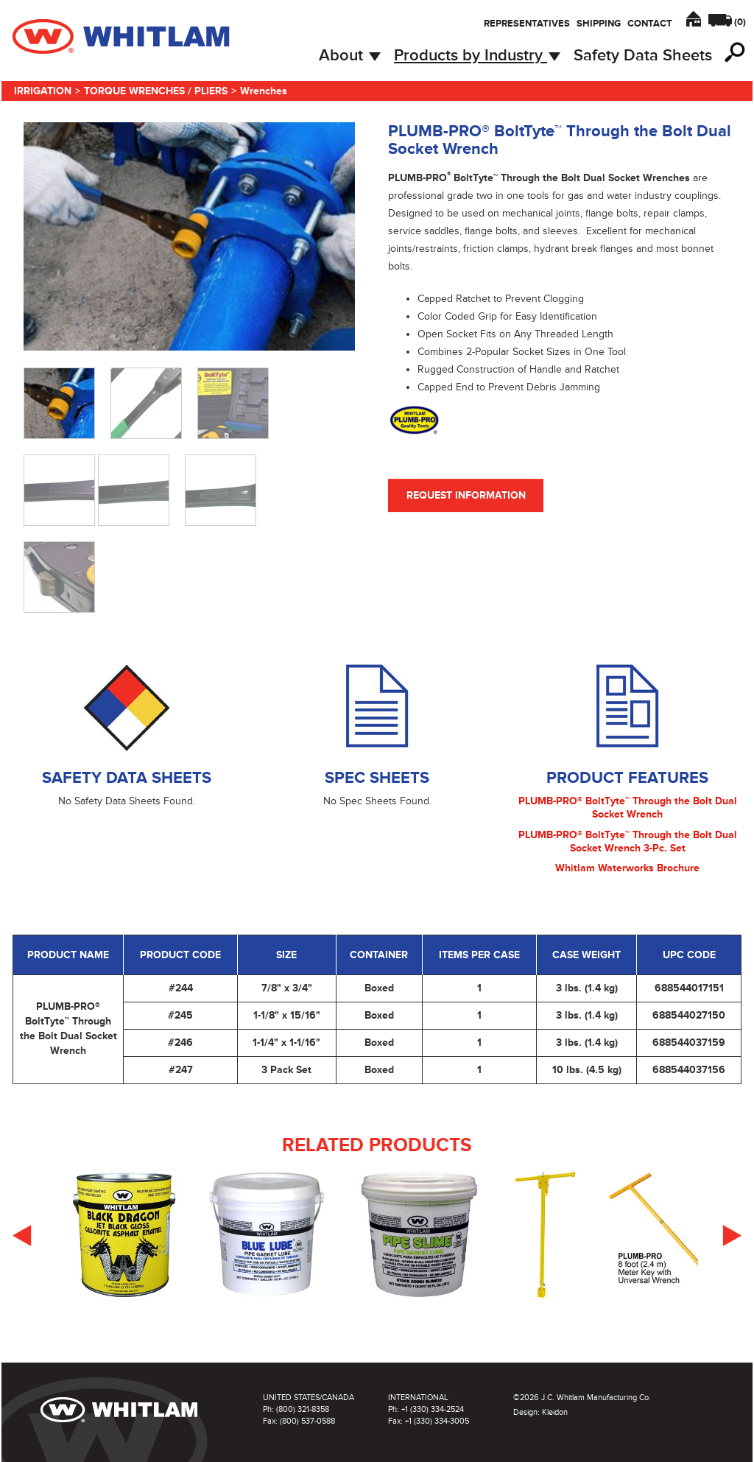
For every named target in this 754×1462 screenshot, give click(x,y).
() (740, 22)
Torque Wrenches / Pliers (156, 91)
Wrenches (263, 91)
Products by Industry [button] (477, 56)
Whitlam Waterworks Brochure (627, 868)
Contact (649, 23)
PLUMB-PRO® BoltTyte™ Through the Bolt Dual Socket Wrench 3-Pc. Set (627, 841)
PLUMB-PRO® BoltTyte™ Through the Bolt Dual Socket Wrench (627, 807)
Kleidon (555, 1412)
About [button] (350, 56)
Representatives (527, 23)
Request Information (466, 495)
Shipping (599, 23)
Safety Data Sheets (643, 56)
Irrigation (42, 91)
